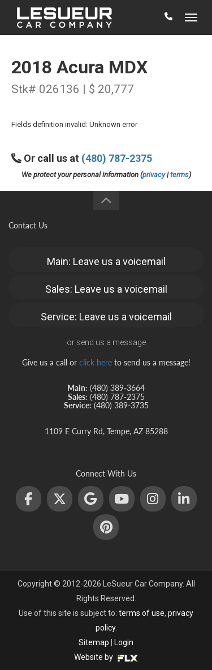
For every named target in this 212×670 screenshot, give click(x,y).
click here (95, 362)
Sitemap (94, 642)
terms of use (142, 613)
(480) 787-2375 (116, 158)
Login (123, 642)
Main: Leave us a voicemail (106, 261)
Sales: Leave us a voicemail (106, 289)
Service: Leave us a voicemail (106, 317)
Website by (106, 657)
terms (179, 174)
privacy (153, 174)
